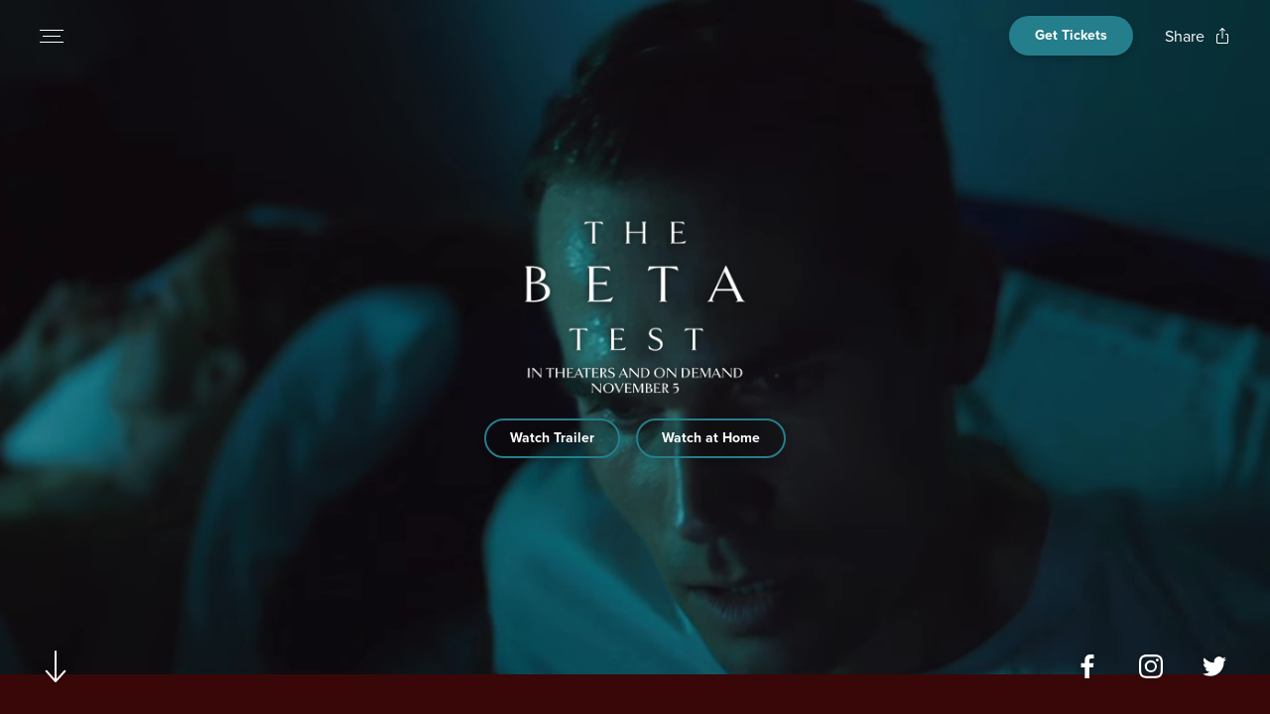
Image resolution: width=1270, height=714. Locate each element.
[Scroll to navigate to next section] (56, 666)
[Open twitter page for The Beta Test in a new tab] (1214, 666)
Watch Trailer (552, 437)
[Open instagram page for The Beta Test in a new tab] (1151, 666)
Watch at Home (711, 437)
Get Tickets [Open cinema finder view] (1071, 35)
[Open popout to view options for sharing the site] (1197, 36)
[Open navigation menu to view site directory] (52, 36)
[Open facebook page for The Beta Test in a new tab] (1087, 666)
